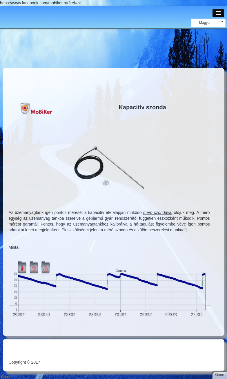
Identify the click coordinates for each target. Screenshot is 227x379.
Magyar (207, 23)
